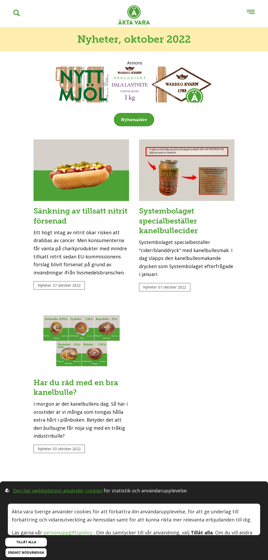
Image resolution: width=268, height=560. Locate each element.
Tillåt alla (26, 542)
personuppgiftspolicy (67, 532)
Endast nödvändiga (26, 552)
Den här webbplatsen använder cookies (57, 490)
